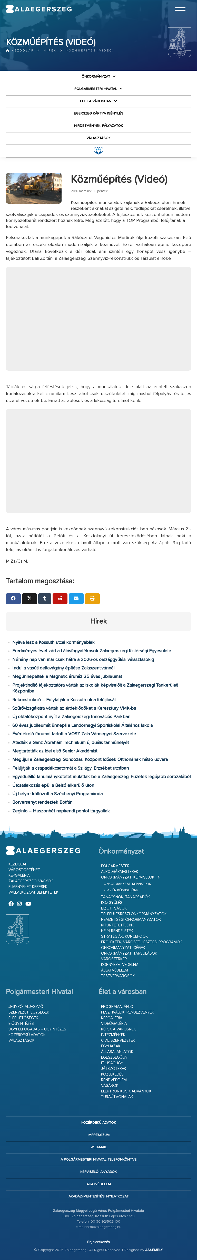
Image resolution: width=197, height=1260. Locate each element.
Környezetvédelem (119, 965)
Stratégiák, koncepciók (124, 936)
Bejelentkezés (98, 1242)
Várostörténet (24, 870)
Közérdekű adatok (27, 1035)
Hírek (50, 50)
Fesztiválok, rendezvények (127, 1012)
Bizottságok (114, 908)
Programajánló (117, 1007)
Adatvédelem (98, 1184)
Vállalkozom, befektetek (33, 892)
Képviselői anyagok (98, 1172)
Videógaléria (114, 1024)
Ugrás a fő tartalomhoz (178, 2)
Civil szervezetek (118, 1040)
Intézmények (113, 1035)
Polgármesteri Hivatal (95, 89)
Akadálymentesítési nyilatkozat (98, 1196)
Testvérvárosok (118, 976)
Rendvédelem (114, 1080)
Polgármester (115, 866)
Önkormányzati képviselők (127, 877)
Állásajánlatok (117, 1052)
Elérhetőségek (23, 1018)
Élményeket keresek (27, 887)
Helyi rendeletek (117, 931)
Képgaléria (19, 875)
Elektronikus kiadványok (126, 1091)
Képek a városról (118, 1029)
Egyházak (111, 1046)
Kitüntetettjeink (117, 925)
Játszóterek (113, 1069)
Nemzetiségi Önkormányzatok (131, 920)
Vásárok (110, 1086)
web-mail (99, 1147)
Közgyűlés (111, 903)
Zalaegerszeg (39, 9)
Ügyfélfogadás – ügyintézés (37, 1029)
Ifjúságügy (112, 1063)
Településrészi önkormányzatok (134, 914)
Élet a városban (95, 101)
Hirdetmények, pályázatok (98, 126)
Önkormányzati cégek (123, 948)
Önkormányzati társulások (129, 953)
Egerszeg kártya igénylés (98, 113)
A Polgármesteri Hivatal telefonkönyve (98, 1159)
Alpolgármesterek (119, 872)
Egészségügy (114, 1057)
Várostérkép (114, 959)
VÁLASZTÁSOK (98, 138)
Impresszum (99, 1135)
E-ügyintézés (21, 1024)
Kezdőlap (20, 50)
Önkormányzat (96, 76)
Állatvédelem (114, 970)
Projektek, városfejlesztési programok (141, 942)
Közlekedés (112, 1074)
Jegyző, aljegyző (25, 1007)
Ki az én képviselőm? (121, 890)
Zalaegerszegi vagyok (30, 881)
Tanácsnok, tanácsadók (125, 897)
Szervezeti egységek (28, 1012)
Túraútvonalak (117, 1097)
